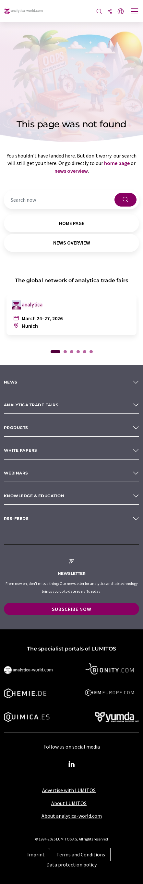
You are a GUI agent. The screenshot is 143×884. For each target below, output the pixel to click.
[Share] (109, 12)
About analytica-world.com (72, 816)
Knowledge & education (34, 495)
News (11, 382)
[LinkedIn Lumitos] (71, 764)
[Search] (99, 12)
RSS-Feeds (16, 518)
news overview (71, 171)
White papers (20, 450)
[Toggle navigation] (135, 12)
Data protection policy (71, 864)
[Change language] (120, 12)
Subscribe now (71, 609)
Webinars (16, 473)
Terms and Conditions (80, 854)
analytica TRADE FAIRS (31, 404)
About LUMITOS (69, 803)
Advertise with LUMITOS (69, 790)
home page (117, 163)
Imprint (36, 854)
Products (16, 427)
